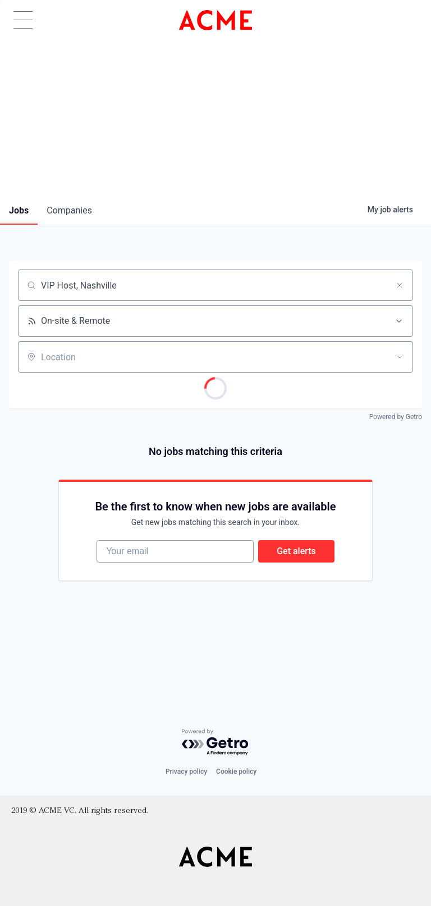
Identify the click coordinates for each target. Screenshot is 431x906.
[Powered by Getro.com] (215, 742)
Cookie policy (236, 771)
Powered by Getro (395, 417)
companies (69, 210)
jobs (19, 210)
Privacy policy (186, 771)
